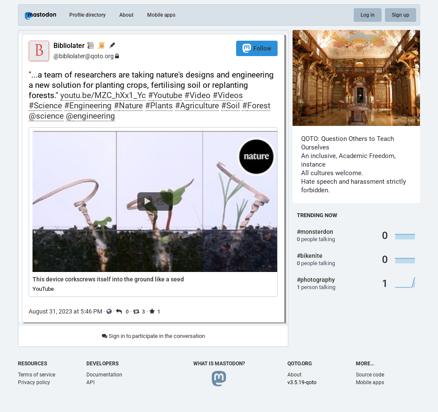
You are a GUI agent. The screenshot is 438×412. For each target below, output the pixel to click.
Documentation (104, 375)
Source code (370, 375)
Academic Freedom (366, 156)
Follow (257, 48)
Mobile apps (161, 15)
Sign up (400, 15)
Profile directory (87, 15)
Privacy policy (34, 382)
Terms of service (36, 375)
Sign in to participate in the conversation (153, 336)
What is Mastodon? (219, 364)
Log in (368, 15)
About (126, 15)
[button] (153, 212)
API (90, 382)
